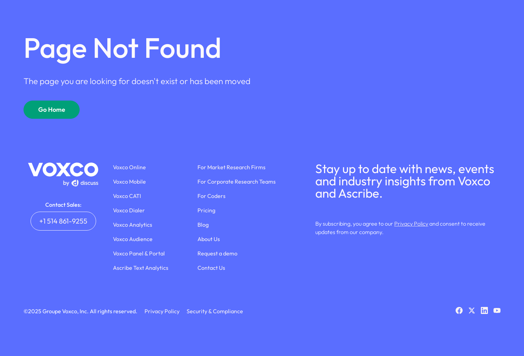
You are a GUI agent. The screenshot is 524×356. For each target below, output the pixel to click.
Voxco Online (129, 167)
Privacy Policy (411, 223)
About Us (208, 238)
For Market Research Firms (231, 167)
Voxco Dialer (129, 210)
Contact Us (211, 267)
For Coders (211, 195)
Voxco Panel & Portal (139, 253)
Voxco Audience (133, 238)
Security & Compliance (215, 311)
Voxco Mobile (129, 181)
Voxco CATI (127, 195)
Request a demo (217, 253)
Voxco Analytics (132, 224)
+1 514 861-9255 (63, 221)
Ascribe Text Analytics (140, 267)
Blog (203, 224)
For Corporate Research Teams (236, 181)
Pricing (206, 210)
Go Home (51, 109)
